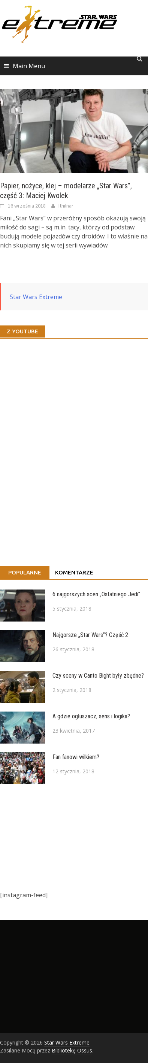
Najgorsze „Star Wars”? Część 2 (90, 634)
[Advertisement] (70, 837)
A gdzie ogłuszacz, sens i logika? (91, 716)
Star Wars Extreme (36, 297)
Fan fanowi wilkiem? (75, 757)
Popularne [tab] (24, 572)
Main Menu (29, 66)
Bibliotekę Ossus (72, 1050)
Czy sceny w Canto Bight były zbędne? (98, 675)
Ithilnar (65, 205)
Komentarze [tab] (74, 572)
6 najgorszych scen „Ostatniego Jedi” (96, 594)
